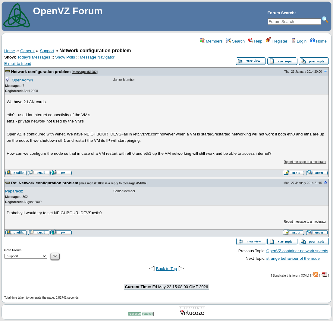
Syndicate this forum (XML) (291, 275)
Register (276, 41)
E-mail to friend (17, 63)
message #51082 (84, 72)
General (27, 51)
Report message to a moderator (305, 162)
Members (211, 41)
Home (318, 41)
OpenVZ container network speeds (297, 251)
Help (255, 41)
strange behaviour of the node (293, 258)
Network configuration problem (41, 71)
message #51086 (92, 183)
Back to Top (166, 268)
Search (235, 41)
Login (298, 41)
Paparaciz (14, 191)
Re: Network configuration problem (44, 183)
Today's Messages (33, 57)
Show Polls (65, 57)
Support (47, 51)
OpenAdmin (22, 80)
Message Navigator (97, 57)
